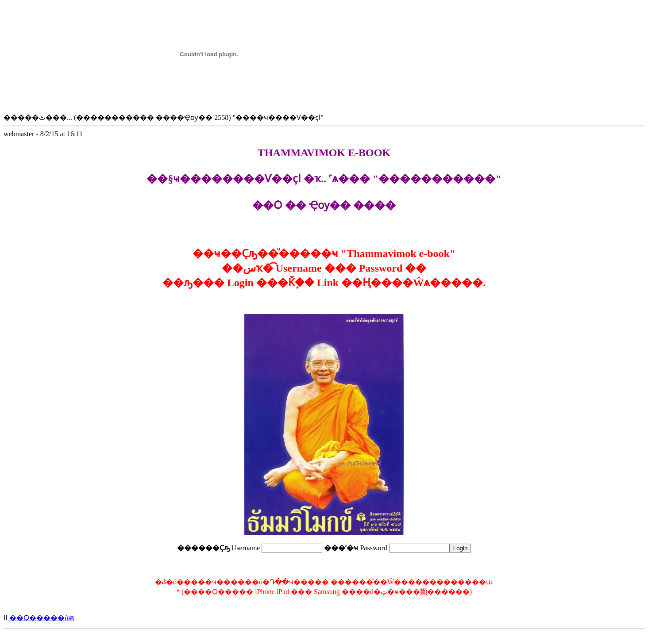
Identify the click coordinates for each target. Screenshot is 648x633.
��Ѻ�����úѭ (41, 617)
